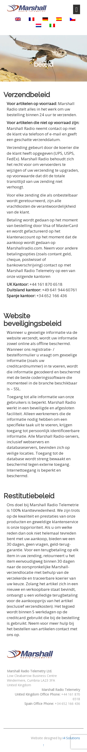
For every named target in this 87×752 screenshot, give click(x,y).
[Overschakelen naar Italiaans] (52, 25)
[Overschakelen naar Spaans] (59, 19)
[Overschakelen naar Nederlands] (38, 25)
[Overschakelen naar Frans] (31, 19)
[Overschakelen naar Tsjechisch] (73, 19)
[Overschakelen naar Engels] (18, 19)
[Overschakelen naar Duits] (45, 19)
